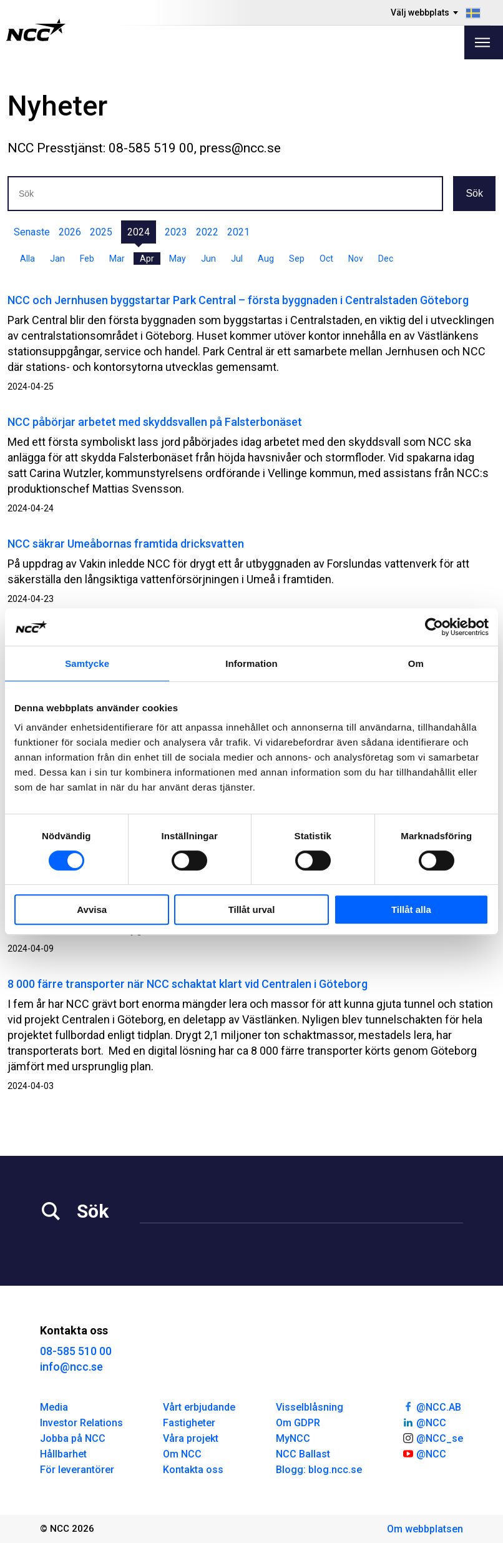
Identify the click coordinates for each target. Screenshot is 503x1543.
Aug (266, 259)
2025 (101, 232)
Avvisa (92, 909)
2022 (207, 232)
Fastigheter (189, 1423)
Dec (385, 259)
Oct (326, 259)
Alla (27, 259)
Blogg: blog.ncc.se (319, 1470)
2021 (238, 232)
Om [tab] (416, 663)
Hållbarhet (63, 1454)
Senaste (32, 232)
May (177, 259)
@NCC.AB (431, 1406)
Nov (355, 259)
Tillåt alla (411, 909)
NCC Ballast (303, 1454)
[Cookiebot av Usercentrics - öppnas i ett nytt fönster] (434, 627)
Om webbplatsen (425, 1529)
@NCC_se (432, 1437)
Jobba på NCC (72, 1438)
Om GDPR (298, 1423)
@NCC (424, 1422)
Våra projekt (190, 1438)
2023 (176, 232)
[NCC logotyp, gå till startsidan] (36, 30)
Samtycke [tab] (87, 663)
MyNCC (293, 1438)
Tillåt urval (251, 909)
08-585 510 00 (76, 1351)
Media (54, 1407)
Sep (297, 259)
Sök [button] (474, 193)
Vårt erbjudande (199, 1407)
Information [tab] (251, 663)
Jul (237, 259)
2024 (138, 232)
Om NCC (182, 1454)
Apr (147, 259)
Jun (208, 259)
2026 (70, 232)
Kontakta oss (193, 1470)
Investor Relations (81, 1423)
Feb (87, 259)
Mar (117, 259)
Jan (57, 259)
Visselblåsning (309, 1407)
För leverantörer (77, 1470)
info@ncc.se (71, 1366)
